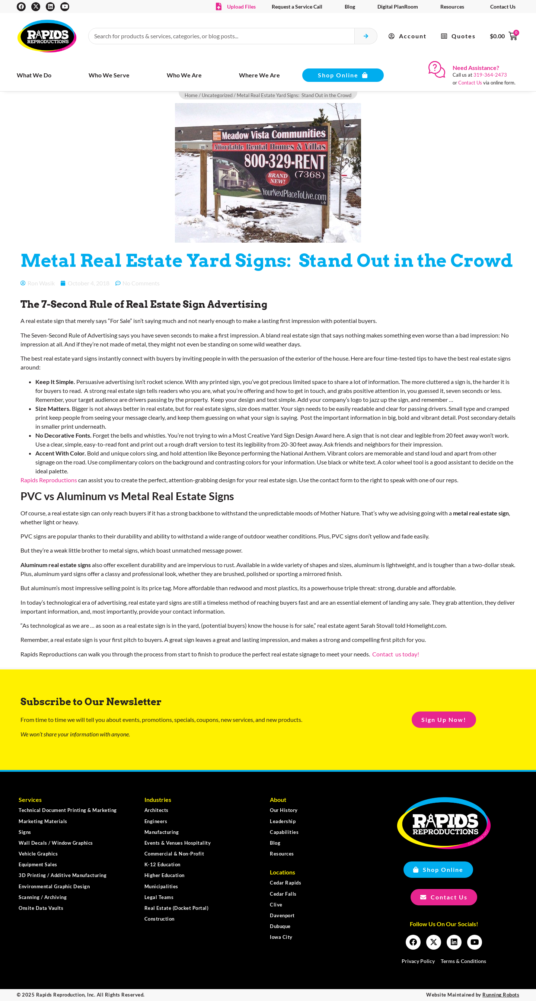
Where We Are (259, 75)
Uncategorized (217, 95)
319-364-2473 (490, 75)
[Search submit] (366, 36)
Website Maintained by (472, 995)
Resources (452, 6)
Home (191, 95)
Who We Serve (109, 75)
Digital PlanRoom (397, 6)
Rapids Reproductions (48, 479)
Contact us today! (395, 654)
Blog (350, 6)
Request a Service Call (297, 6)
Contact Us (503, 6)
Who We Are (184, 75)
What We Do (34, 75)
